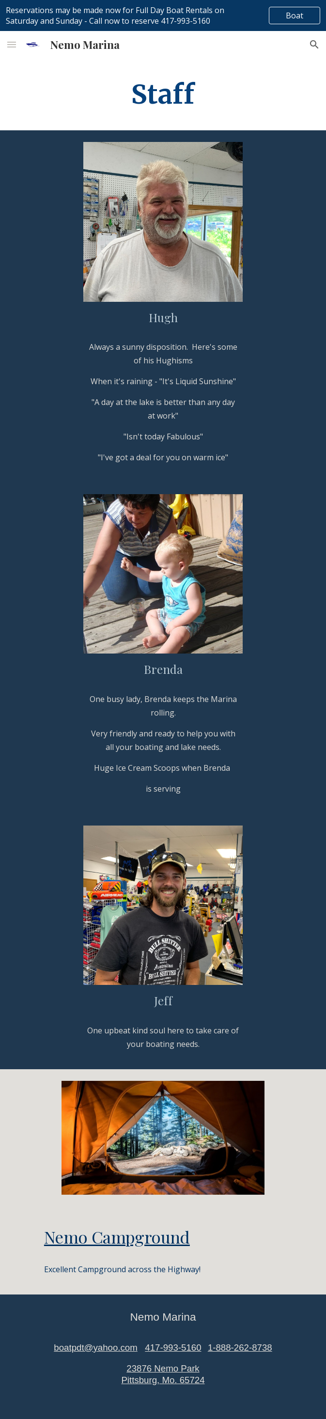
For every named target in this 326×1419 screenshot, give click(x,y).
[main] (163, 94)
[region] (163, 15)
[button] (11, 44)
